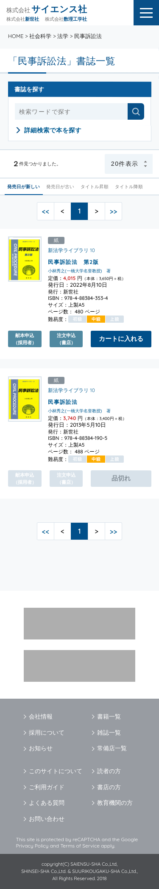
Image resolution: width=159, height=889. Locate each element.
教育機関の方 (115, 803)
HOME (16, 36)
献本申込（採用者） (24, 338)
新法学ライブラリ (68, 250)
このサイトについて (55, 771)
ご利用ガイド (46, 787)
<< (45, 211)
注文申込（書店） (66, 338)
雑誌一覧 (109, 732)
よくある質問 (46, 803)
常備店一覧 (112, 748)
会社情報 (41, 716)
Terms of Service (80, 845)
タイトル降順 (129, 186)
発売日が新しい (24, 186)
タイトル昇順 (95, 186)
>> (113, 211)
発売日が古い (61, 186)
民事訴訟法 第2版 (73, 261)
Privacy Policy (32, 845)
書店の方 (109, 787)
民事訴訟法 (63, 401)
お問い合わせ (46, 819)
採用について (46, 732)
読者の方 (109, 771)
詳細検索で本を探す (52, 130)
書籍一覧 (109, 716)
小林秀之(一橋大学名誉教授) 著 (79, 271)
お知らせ (41, 748)
